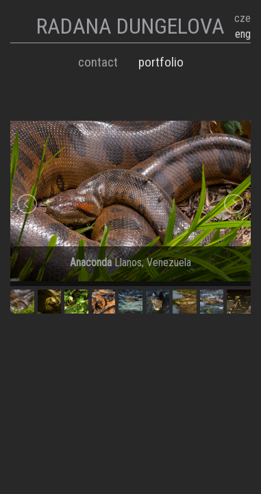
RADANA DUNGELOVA (130, 26)
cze (242, 18)
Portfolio (161, 62)
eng (243, 33)
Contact (98, 62)
